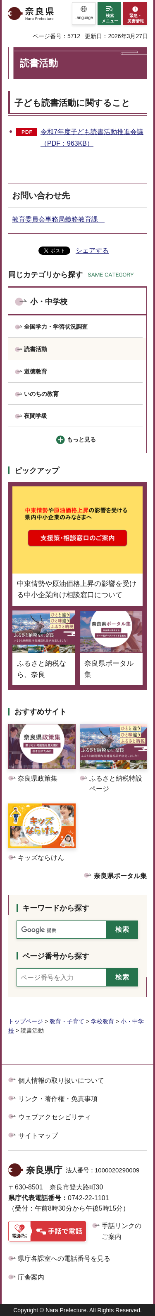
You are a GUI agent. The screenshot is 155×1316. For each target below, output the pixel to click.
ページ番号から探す (55, 956)
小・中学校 (48, 302)
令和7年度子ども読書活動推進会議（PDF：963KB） (92, 137)
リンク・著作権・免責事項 (58, 1098)
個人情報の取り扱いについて (61, 1080)
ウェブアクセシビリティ (54, 1117)
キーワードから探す (55, 908)
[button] (83, 13)
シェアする (92, 250)
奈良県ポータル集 (120, 875)
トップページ (25, 1021)
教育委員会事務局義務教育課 (58, 219)
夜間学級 (35, 416)
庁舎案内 (31, 1277)
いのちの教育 (41, 394)
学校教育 (102, 1021)
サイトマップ (38, 1135)
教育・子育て (67, 1021)
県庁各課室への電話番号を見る (64, 1258)
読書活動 (35, 349)
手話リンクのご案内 (121, 1231)
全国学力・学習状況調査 (56, 326)
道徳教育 (35, 371)
